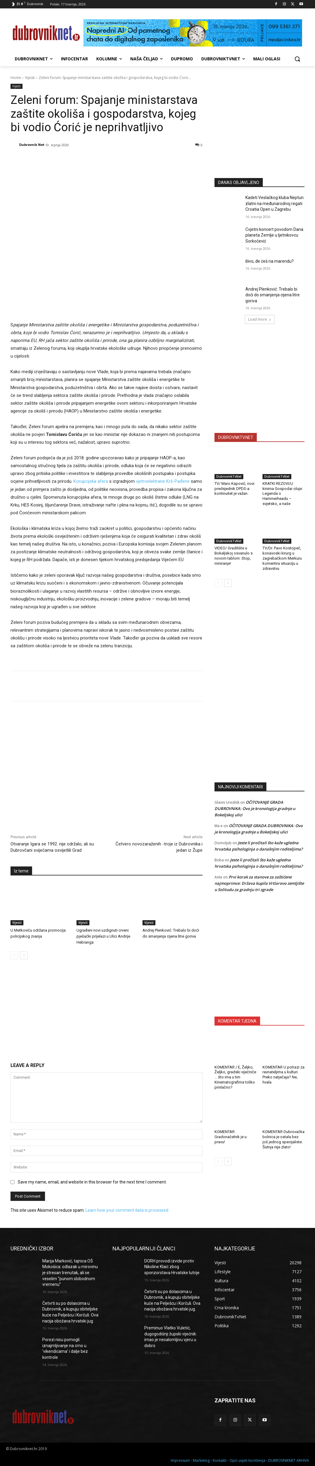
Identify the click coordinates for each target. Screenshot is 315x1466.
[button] (297, 59)
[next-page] (24, 955)
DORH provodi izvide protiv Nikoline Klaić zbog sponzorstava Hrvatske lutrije (172, 1267)
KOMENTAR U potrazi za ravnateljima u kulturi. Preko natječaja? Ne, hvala (283, 1075)
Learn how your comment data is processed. (127, 1210)
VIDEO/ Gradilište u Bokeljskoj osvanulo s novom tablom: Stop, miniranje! (233, 556)
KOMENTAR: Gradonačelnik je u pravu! (230, 1136)
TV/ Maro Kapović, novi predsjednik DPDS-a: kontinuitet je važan (234, 488)
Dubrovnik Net (31, 144)
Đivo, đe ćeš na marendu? (269, 261)
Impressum (180, 1460)
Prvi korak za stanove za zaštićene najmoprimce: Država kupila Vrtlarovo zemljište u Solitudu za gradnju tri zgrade (259, 883)
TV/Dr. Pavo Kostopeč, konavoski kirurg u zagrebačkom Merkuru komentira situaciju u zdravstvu (282, 558)
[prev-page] (14, 955)
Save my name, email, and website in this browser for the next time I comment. (92, 1182)
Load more (259, 319)
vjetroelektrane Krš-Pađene (163, 481)
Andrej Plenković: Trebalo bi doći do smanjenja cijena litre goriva (272, 295)
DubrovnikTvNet (229, 476)
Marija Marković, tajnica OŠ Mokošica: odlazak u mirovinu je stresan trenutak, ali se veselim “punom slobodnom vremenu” (70, 1273)
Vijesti (30, 77)
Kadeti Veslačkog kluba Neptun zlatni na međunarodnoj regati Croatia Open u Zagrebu (274, 203)
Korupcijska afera (91, 481)
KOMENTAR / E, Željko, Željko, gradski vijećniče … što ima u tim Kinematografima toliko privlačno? (235, 1077)
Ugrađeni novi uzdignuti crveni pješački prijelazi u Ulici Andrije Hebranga (103, 936)
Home (15, 77)
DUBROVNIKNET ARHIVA (288, 1460)
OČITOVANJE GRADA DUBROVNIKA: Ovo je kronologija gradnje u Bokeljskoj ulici (254, 808)
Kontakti (219, 1460)
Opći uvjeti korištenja (247, 1460)
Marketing (201, 1460)
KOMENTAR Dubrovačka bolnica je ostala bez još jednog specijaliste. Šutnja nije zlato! (283, 1139)
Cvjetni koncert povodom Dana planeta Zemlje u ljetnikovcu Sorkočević (274, 235)
